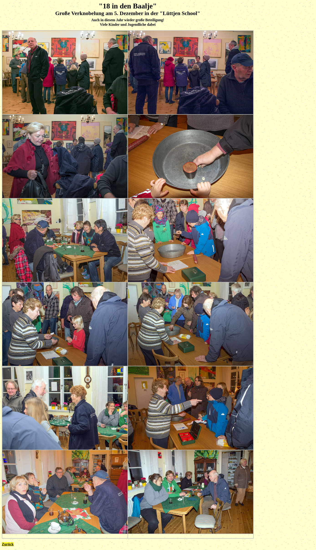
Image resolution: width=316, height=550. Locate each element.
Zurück (8, 544)
